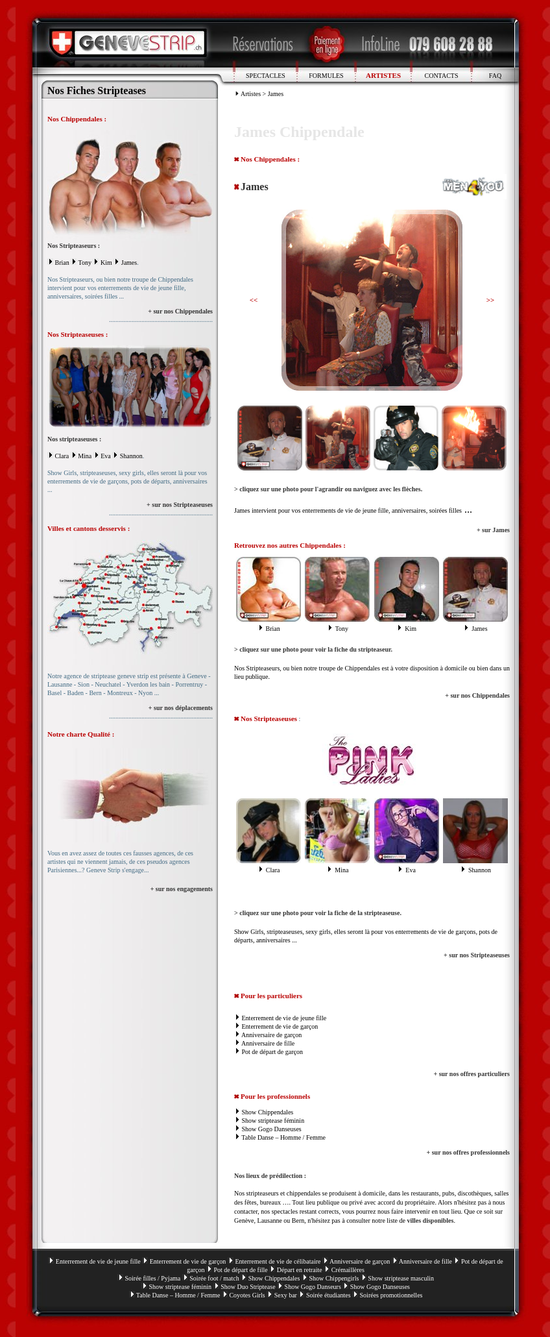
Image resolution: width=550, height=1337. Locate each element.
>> (490, 300)
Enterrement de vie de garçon (280, 1026)
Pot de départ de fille (240, 1269)
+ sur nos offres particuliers (471, 1073)
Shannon (131, 456)
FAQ (495, 75)
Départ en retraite (299, 1269)
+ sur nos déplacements (181, 707)
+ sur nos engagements (181, 888)
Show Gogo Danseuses (272, 1129)
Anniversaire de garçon (271, 1034)
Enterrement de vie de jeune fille (284, 1018)
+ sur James (493, 530)
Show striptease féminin (273, 1120)
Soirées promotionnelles (391, 1295)
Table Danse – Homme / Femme (283, 1137)
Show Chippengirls (334, 1278)
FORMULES (326, 75)
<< (254, 300)
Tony (84, 262)
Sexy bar (285, 1295)
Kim (106, 262)
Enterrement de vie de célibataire (277, 1261)
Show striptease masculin (401, 1278)
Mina (84, 456)
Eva (106, 456)
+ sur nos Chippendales (180, 311)
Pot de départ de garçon (272, 1051)
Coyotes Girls (247, 1295)
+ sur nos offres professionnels (468, 1152)
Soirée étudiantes (328, 1295)
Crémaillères (348, 1269)
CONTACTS (442, 75)
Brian (62, 262)
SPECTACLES (265, 75)
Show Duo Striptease (248, 1286)
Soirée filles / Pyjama (152, 1278)
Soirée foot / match (214, 1278)
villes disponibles (430, 1220)
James (129, 262)
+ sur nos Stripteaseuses (180, 504)
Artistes (251, 93)
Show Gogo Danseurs (313, 1286)
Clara (62, 456)
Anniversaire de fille (267, 1043)
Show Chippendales (268, 1112)
